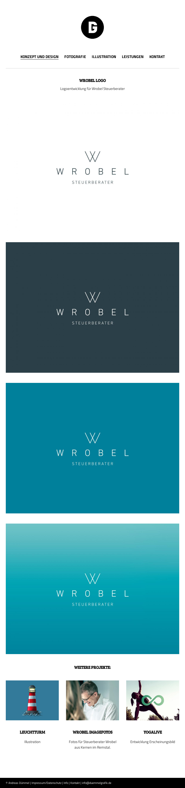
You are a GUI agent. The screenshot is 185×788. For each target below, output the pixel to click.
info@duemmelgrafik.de (96, 783)
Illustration (104, 56)
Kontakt (157, 56)
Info (66, 783)
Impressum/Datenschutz (46, 783)
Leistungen (133, 56)
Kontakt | (75, 783)
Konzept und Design (39, 57)
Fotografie (75, 56)
